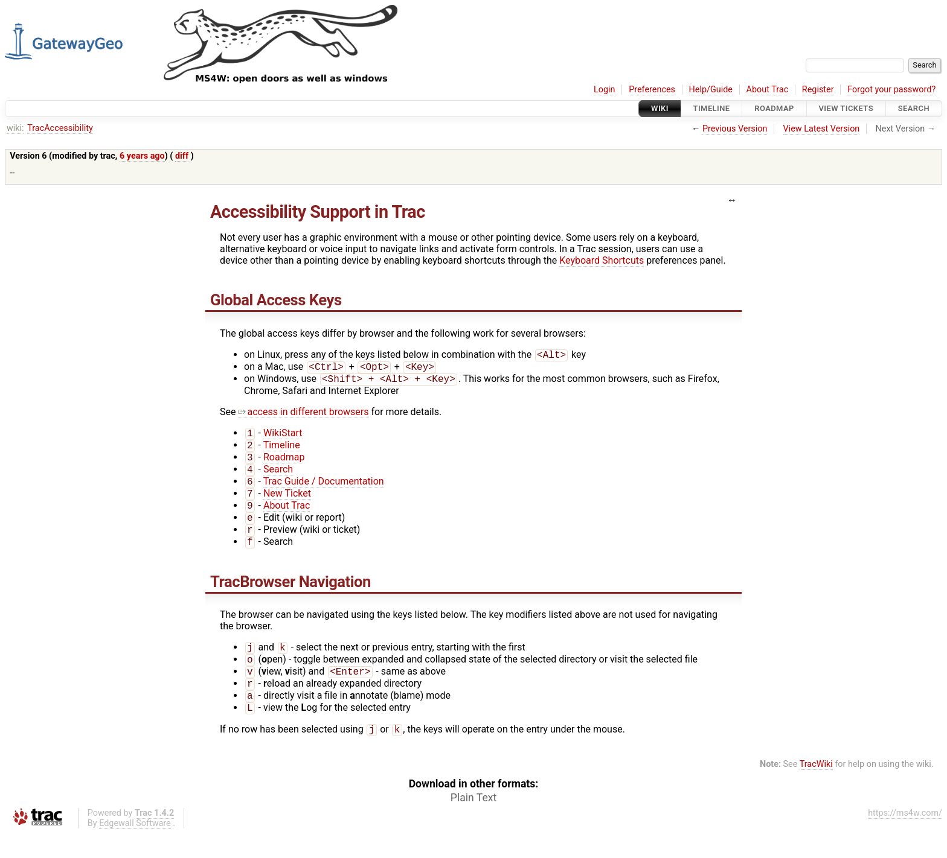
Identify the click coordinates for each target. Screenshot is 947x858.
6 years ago (142, 156)
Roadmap (774, 108)
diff (181, 156)
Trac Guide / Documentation (323, 491)
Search (913, 108)
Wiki (660, 108)
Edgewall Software (135, 847)
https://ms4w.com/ (905, 837)
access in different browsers (303, 415)
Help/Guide (711, 89)
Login (604, 89)
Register (818, 89)
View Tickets (846, 108)
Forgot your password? (891, 89)
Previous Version (734, 129)
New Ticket (287, 504)
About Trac (767, 89)
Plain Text (473, 822)
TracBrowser (252, 597)
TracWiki (816, 788)
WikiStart (283, 437)
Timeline (711, 108)
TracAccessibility (60, 128)
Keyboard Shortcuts (601, 260)
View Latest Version (821, 129)
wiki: (15, 128)
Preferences (652, 89)
